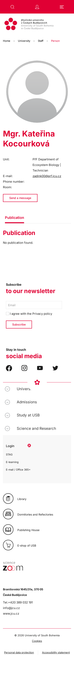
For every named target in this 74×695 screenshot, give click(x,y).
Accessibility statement (56, 652)
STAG (9, 454)
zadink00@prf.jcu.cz (47, 176)
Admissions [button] (27, 402)
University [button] (26, 389)
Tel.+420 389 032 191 (18, 602)
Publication (14, 217)
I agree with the (29, 314)
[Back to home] (37, 24)
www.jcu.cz (11, 613)
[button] (12, 7)
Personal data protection (19, 652)
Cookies (37, 640)
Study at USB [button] (28, 415)
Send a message (20, 198)
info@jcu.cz (11, 608)
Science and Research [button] (36, 428)
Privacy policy (42, 314)
